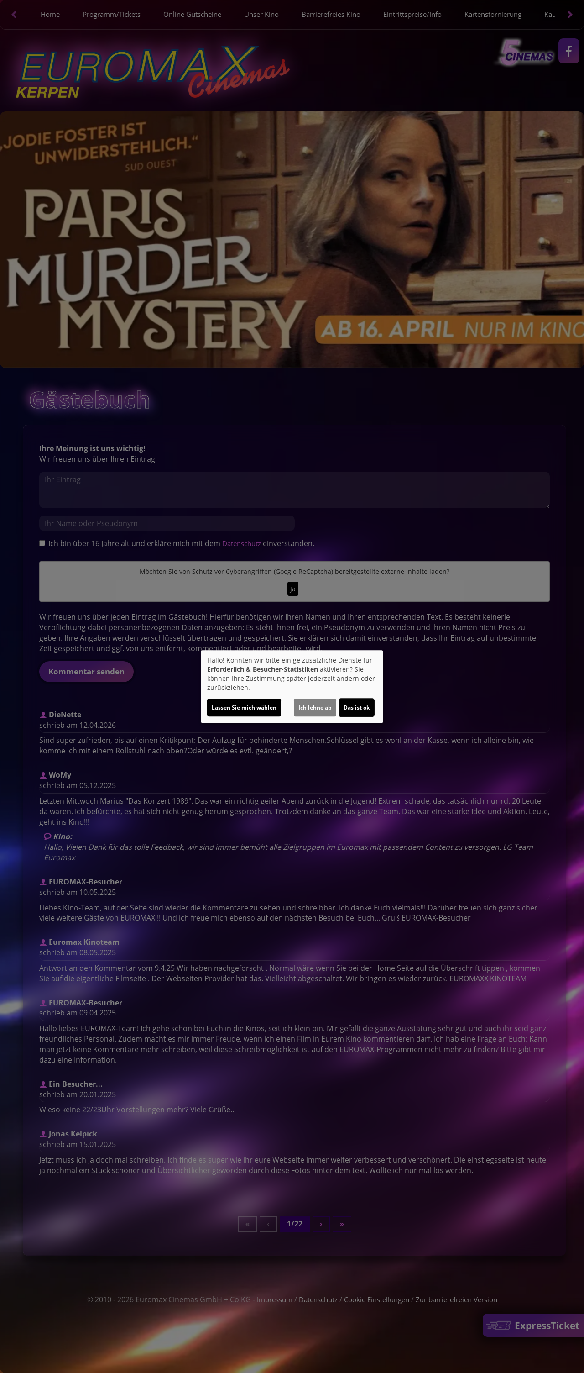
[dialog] (292, 686)
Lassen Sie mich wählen (244, 707)
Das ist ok (357, 707)
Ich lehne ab (315, 707)
